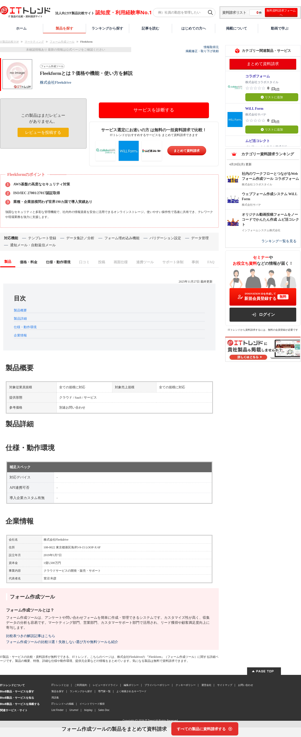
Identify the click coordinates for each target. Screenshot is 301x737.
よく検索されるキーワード (131, 691)
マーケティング (34, 41)
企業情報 (20, 335)
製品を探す (64, 28)
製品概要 (20, 310)
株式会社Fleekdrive (55, 82)
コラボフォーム (257, 76)
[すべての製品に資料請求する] (204, 728)
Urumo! (74, 710)
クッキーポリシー (186, 685)
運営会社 (206, 685)
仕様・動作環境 (25, 327)
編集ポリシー (131, 685)
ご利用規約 (80, 685)
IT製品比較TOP (9, 41)
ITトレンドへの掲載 (62, 703)
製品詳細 (20, 318)
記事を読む (150, 28)
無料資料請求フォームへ (281, 13)
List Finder (57, 710)
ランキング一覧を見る (278, 241)
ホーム (21, 28)
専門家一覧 (104, 691)
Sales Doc (104, 710)
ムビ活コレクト (257, 141)
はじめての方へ (193, 28)
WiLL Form (254, 108)
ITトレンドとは (60, 685)
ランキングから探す (107, 28)
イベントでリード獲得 (92, 703)
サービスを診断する (153, 109)
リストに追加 (272, 97)
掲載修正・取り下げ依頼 (202, 51)
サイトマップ (224, 685)
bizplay (88, 710)
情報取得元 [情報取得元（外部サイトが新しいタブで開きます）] (211, 47)
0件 (277, 89)
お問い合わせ (245, 685)
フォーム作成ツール (62, 41)
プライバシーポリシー (157, 685)
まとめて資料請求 (187, 151)
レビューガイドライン (105, 685)
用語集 (55, 697)
